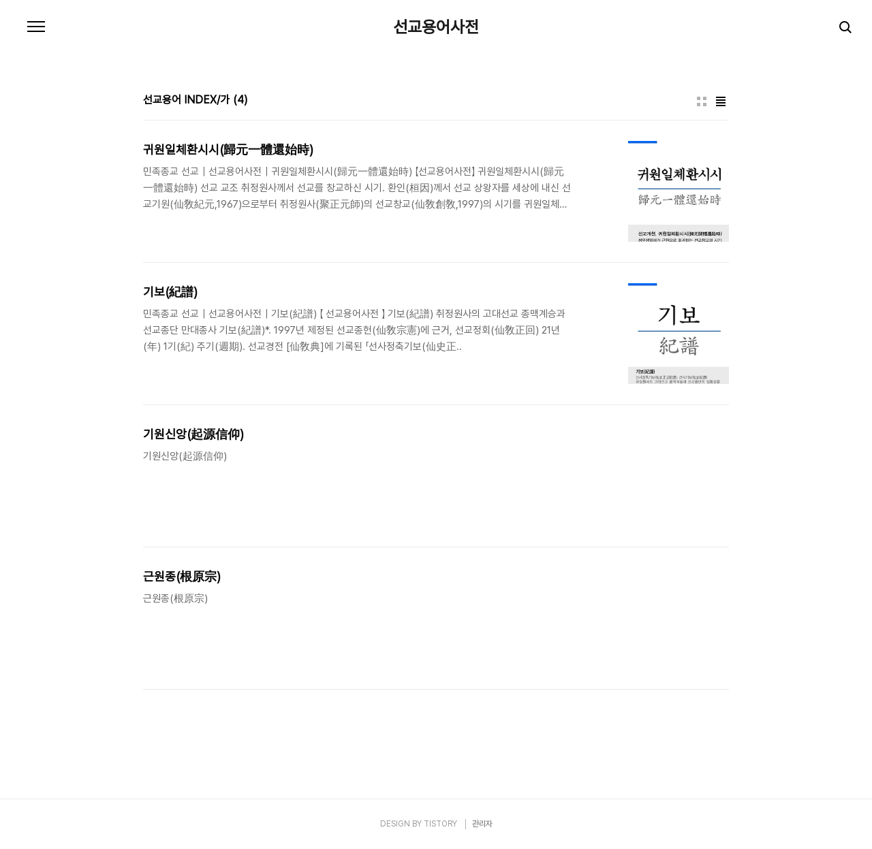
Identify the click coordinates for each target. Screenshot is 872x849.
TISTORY (440, 824)
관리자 (482, 824)
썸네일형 (702, 101)
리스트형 (721, 101)
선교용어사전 (436, 27)
